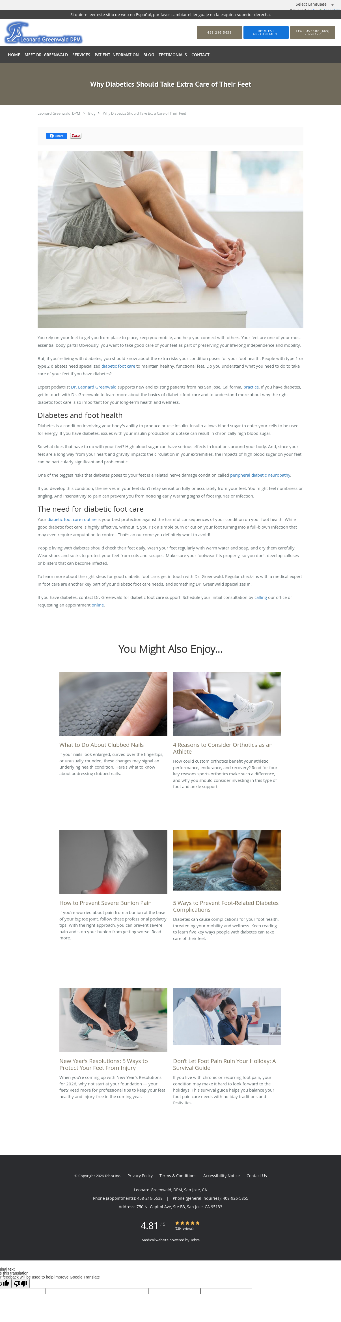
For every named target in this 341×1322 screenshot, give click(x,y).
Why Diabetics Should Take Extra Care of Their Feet (144, 113)
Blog (92, 113)
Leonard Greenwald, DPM (59, 113)
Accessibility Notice (221, 1175)
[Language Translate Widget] (317, 4)
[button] (266, 32)
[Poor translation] (21, 1283)
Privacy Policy (140, 1175)
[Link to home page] (35, 32)
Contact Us (257, 1175)
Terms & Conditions (178, 1175)
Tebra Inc (112, 1175)
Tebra (195, 1239)
